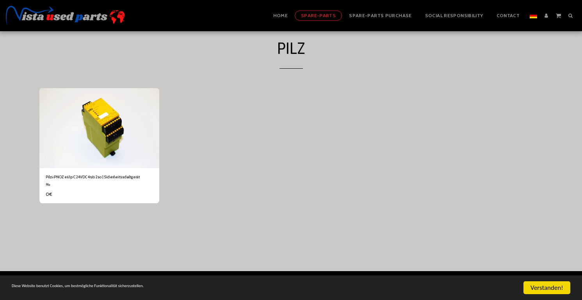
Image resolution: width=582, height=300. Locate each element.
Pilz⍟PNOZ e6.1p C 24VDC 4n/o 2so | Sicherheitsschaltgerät (87, 182)
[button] (558, 15)
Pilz (48, 194)
